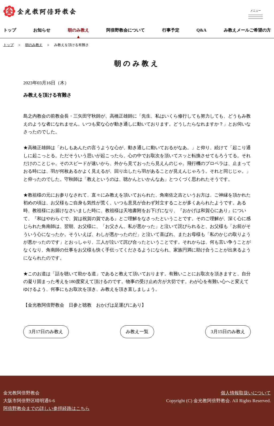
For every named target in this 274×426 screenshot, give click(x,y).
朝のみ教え (78, 30)
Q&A (201, 30)
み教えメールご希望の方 (247, 30)
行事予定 (170, 30)
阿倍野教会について (125, 30)
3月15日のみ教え (228, 331)
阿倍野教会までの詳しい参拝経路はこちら (46, 408)
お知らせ (41, 30)
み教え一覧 (137, 331)
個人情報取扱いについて (246, 392)
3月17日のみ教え (46, 331)
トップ (9, 30)
